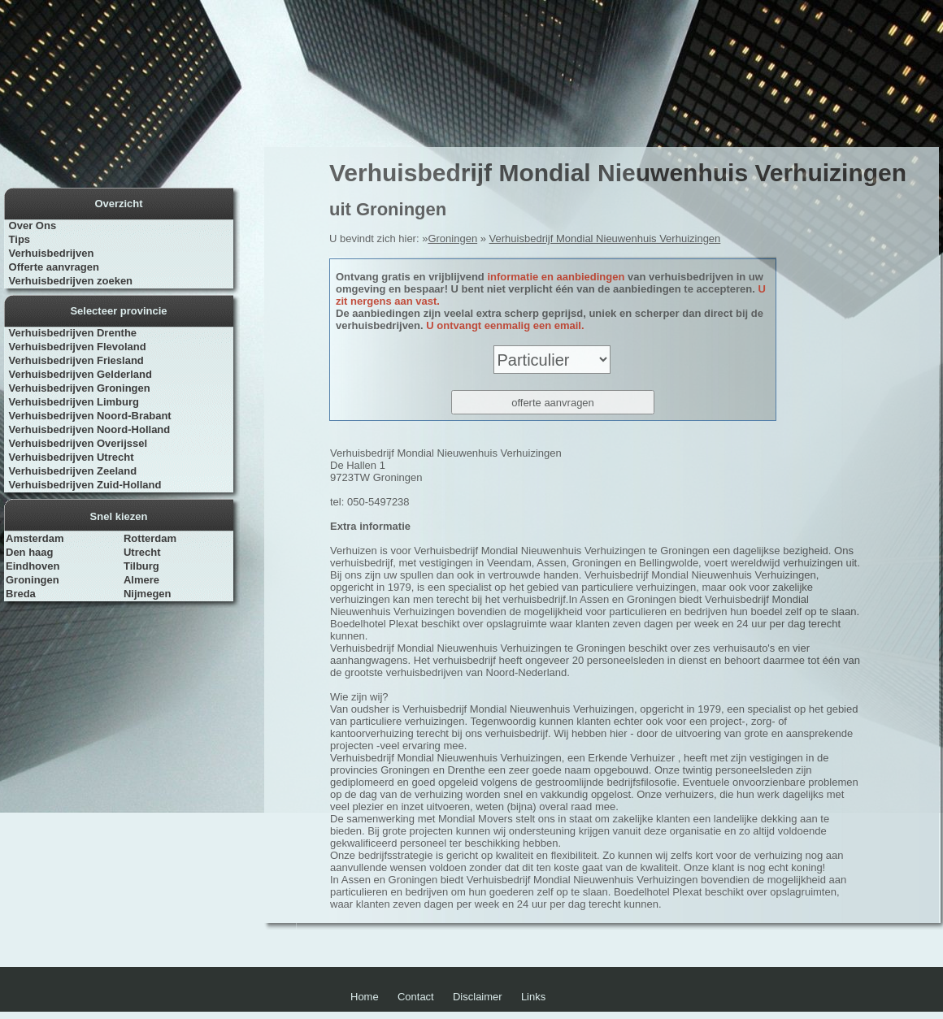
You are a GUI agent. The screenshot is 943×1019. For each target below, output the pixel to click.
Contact (416, 997)
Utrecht (142, 552)
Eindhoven (32, 566)
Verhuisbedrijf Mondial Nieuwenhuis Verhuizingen (605, 238)
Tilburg (141, 566)
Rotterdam (150, 538)
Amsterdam (35, 538)
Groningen (32, 580)
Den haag (30, 552)
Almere (141, 580)
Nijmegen (148, 594)
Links (533, 997)
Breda (21, 594)
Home (364, 997)
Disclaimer (477, 997)
